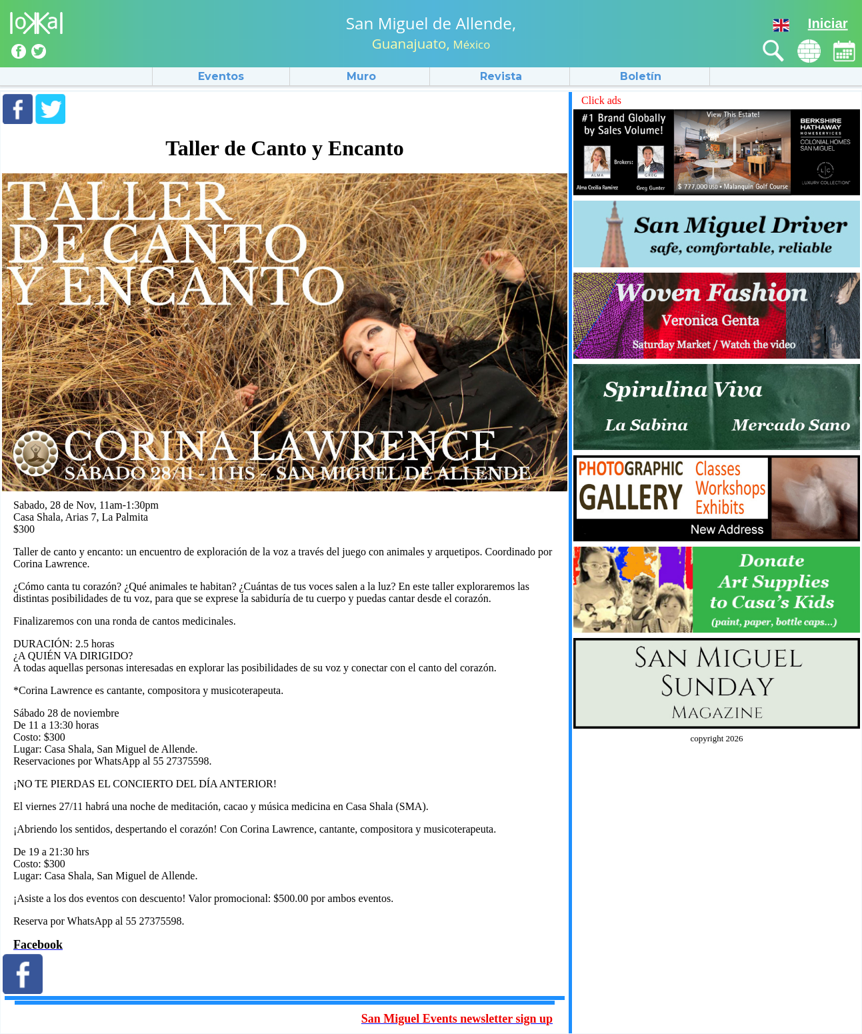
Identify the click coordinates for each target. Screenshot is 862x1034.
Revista (501, 76)
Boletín (640, 76)
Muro (361, 76)
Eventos (221, 76)
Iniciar (828, 23)
